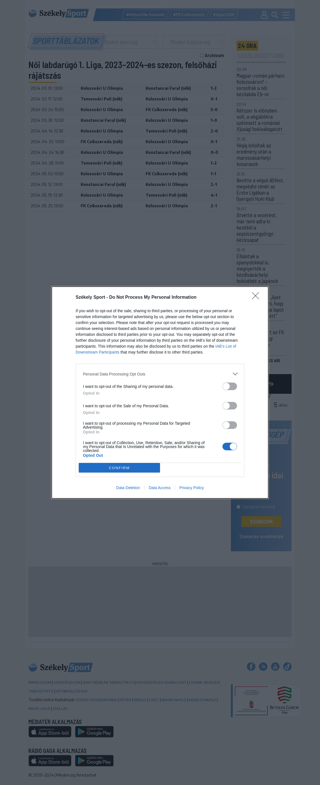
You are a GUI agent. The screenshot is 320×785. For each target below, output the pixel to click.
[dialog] (160, 392)
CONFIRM (119, 468)
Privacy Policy (191, 487)
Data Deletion (128, 487)
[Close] (257, 297)
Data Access (160, 487)
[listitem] (160, 374)
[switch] (229, 386)
